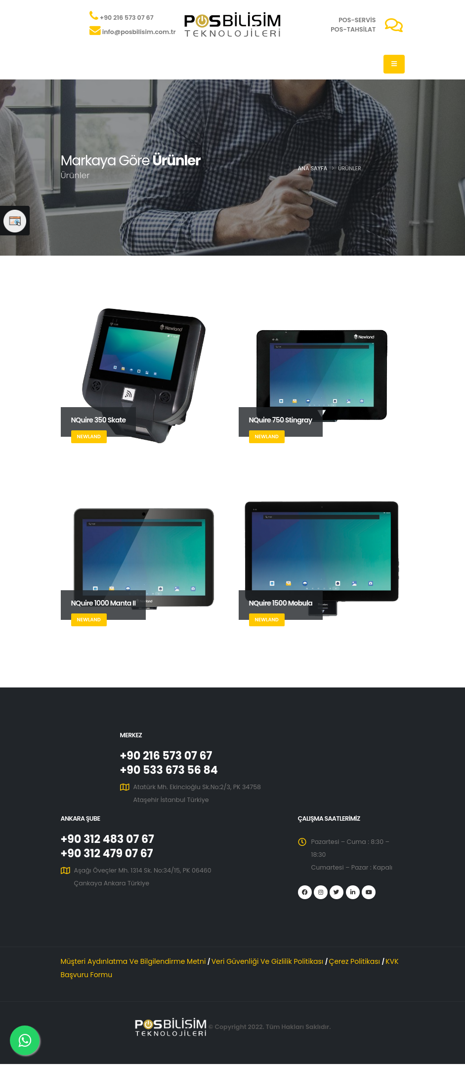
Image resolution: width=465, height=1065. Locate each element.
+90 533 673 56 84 (170, 771)
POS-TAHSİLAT (353, 29)
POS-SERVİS (357, 20)
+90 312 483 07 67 (109, 840)
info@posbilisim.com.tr (139, 32)
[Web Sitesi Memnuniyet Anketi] (15, 220)
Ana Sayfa (313, 168)
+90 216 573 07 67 (127, 17)
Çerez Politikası (355, 962)
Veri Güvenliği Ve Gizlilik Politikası (268, 962)
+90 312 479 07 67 (108, 855)
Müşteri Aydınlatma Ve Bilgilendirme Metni (134, 962)
